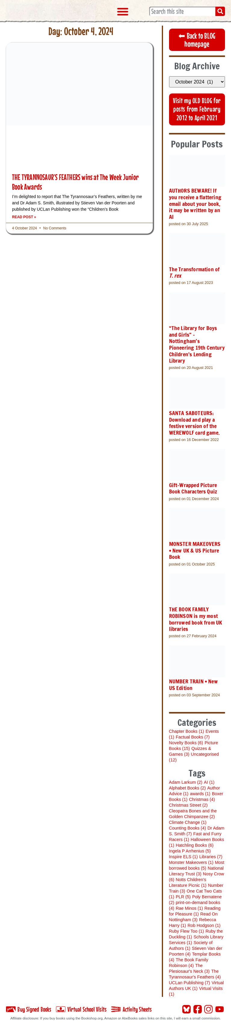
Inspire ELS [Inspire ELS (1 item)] (183, 855)
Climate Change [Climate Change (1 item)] (188, 820)
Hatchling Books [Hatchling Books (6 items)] (195, 843)
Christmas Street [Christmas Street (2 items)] (188, 803)
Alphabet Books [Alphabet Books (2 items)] (187, 786)
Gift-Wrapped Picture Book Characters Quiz (193, 487)
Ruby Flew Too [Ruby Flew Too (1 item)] (187, 929)
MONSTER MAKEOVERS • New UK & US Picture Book (195, 549)
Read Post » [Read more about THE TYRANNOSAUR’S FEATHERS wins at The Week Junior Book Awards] (24, 217)
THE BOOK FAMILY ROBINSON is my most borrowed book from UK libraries (196, 618)
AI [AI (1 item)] (209, 780)
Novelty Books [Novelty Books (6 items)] (186, 741)
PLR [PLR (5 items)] (183, 895)
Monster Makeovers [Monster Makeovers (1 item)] (191, 860)
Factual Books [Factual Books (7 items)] (193, 735)
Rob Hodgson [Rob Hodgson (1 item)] (204, 923)
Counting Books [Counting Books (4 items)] (187, 826)
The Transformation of (194, 272)
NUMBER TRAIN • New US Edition (193, 683)
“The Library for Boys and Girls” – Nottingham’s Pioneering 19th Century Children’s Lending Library (197, 344)
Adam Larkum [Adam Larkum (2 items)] (186, 780)
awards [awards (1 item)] (200, 792)
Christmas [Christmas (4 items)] (202, 797)
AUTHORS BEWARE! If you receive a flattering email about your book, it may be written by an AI (195, 203)
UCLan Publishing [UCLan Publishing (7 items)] (190, 981)
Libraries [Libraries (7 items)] (211, 855)
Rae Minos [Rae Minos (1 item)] (189, 906)
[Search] (220, 11)
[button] (123, 11)
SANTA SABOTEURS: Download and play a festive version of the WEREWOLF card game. (194, 422)
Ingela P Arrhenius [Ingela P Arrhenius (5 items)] (190, 849)
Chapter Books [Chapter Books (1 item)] (187, 730)
